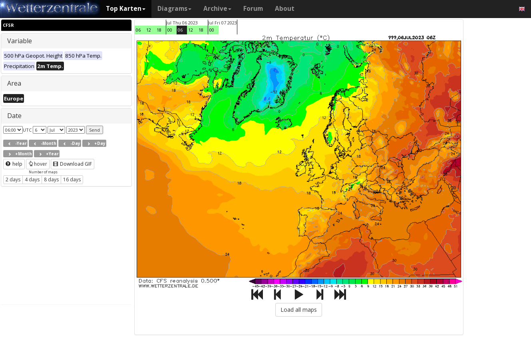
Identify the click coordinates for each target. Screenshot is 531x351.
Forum (253, 8)
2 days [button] (13, 179)
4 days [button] (32, 179)
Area (14, 83)
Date (14, 115)
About (284, 8)
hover (37, 164)
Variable (19, 40)
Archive (217, 8)
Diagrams (174, 8)
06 (138, 30)
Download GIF (72, 164)
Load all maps (298, 309)
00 (169, 30)
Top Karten (125, 8)
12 (148, 30)
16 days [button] (72, 179)
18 (159, 30)
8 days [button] (51, 179)
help (14, 164)
